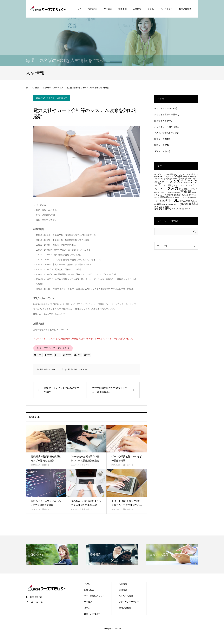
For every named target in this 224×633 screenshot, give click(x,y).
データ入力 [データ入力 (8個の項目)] (169, 188)
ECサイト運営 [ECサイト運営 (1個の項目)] (190, 174)
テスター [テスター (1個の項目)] (175, 185)
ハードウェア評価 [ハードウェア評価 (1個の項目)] (166, 192)
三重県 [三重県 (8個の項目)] (185, 192)
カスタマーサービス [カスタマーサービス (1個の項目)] (165, 182)
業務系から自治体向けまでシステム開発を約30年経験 (86, 503)
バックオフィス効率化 (164, 127)
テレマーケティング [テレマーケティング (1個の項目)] (186, 185)
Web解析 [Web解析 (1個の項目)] (186, 176)
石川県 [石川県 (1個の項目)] (162, 201)
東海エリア (62, 98)
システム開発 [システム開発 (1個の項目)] (167, 185)
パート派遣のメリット (94, 596)
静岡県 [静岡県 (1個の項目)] (187, 208)
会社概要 (123, 590)
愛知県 (70, 369)
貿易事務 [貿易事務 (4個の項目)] (185, 204)
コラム (87, 608)
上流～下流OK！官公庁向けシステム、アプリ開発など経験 (126, 505)
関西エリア (159, 145)
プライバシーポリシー (129, 602)
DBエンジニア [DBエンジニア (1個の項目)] (179, 174)
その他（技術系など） (164, 133)
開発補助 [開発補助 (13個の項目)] (162, 207)
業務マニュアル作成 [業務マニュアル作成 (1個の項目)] (182, 197)
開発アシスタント (81, 369)
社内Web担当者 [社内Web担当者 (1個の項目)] (185, 201)
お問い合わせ (125, 608)
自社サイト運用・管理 (164, 114)
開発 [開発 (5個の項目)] (195, 204)
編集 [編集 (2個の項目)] (159, 204)
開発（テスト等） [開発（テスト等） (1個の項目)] (178, 208)
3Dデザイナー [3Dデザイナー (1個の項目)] (159, 174)
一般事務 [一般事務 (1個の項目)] (176, 192)
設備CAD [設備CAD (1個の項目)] (165, 204)
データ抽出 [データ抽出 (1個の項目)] (183, 189)
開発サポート (52, 98)
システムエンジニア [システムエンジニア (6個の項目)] (176, 183)
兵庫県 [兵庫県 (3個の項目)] (177, 194)
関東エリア (159, 139)
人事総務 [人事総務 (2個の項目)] (169, 195)
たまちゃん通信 (126, 596)
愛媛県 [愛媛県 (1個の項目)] (171, 197)
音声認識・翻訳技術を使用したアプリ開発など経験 (46, 458)
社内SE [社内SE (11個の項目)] (172, 200)
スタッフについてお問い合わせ (53, 348)
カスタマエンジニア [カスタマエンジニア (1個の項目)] (176, 179)
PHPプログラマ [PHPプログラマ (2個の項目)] (165, 176)
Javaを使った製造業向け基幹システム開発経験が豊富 (85, 458)
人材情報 (123, 584)
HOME (87, 584)
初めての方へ (90, 590)
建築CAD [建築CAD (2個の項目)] (164, 197)
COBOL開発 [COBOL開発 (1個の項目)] (169, 174)
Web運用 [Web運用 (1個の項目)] (193, 176)
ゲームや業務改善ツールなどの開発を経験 (126, 458)
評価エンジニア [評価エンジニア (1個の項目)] (174, 204)
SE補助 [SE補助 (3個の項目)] (178, 176)
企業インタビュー (92, 614)
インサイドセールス (163, 108)
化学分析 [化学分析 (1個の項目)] (185, 195)
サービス (88, 602)
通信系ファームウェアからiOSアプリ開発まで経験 (46, 503)
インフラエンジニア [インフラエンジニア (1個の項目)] (161, 179)
